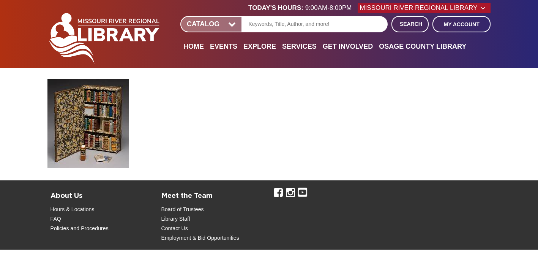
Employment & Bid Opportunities (200, 238)
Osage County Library (422, 46)
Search (411, 24)
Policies (59, 228)
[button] (303, 8)
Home (193, 46)
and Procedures (89, 228)
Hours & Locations (72, 209)
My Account (462, 24)
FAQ (55, 219)
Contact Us (174, 228)
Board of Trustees (182, 209)
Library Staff (176, 219)
